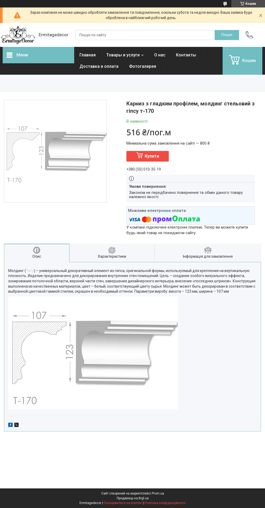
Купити (152, 156)
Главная (88, 54)
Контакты (186, 54)
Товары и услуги (123, 54)
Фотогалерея (142, 66)
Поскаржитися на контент (123, 503)
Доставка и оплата (99, 66)
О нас (159, 54)
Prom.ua (158, 493)
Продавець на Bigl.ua (133, 498)
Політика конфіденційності (165, 503)
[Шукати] (227, 35)
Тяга (30, 271)
